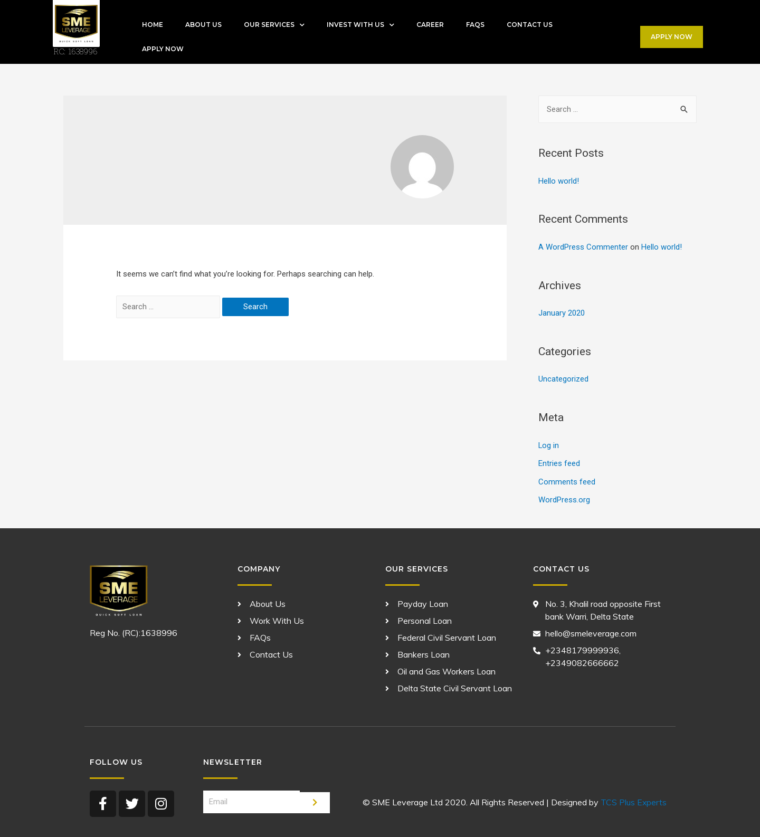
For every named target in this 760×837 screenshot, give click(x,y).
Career (430, 24)
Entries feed (559, 461)
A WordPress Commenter (583, 246)
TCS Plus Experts (633, 799)
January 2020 (561, 312)
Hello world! (558, 181)
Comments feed (566, 479)
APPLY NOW (163, 49)
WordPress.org (564, 497)
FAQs (475, 24)
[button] (671, 37)
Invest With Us (360, 25)
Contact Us (530, 24)
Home (152, 24)
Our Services (274, 25)
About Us (203, 24)
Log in (548, 444)
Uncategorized (563, 378)
